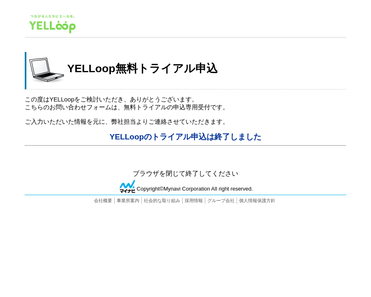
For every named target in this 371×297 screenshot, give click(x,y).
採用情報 (194, 200)
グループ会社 (221, 200)
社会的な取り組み (162, 200)
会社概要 (103, 200)
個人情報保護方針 (257, 200)
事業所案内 (128, 200)
